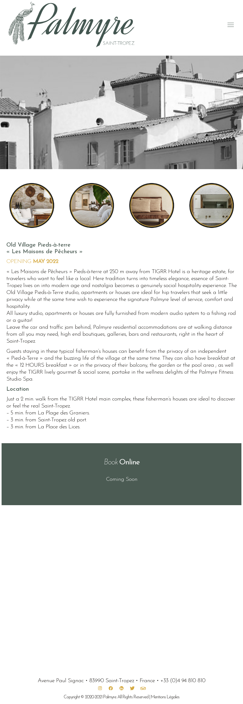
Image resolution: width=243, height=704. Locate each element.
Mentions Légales (165, 697)
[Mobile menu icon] (231, 25)
